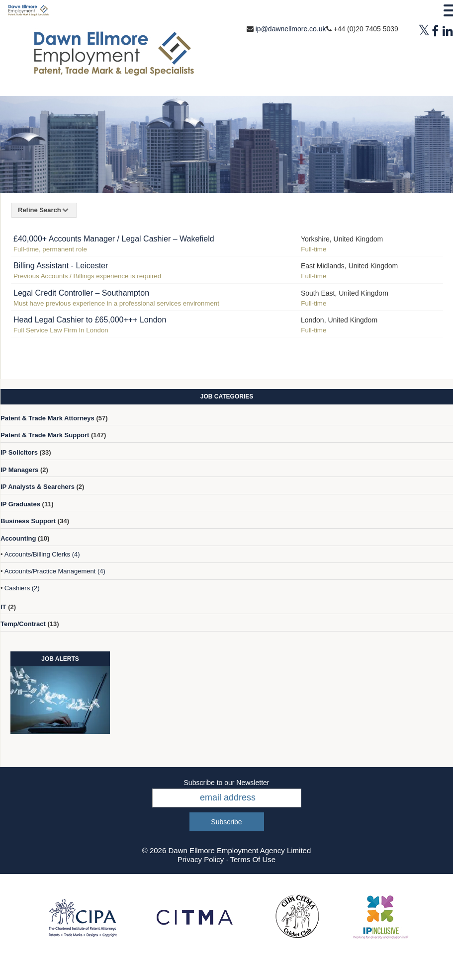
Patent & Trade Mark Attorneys (47, 418)
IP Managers (19, 470)
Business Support (28, 521)
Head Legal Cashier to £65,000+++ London (89, 320)
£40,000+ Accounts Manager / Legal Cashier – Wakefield (113, 239)
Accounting (18, 538)
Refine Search (44, 210)
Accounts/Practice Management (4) (54, 571)
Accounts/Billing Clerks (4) (42, 554)
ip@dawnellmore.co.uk (291, 29)
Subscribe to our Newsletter (227, 783)
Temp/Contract (23, 624)
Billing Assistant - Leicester (60, 265)
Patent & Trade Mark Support (44, 435)
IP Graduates (20, 504)
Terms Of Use (252, 859)
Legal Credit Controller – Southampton (81, 293)
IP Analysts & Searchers (37, 486)
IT (3, 607)
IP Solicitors (19, 452)
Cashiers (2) (22, 588)
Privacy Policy (201, 859)
